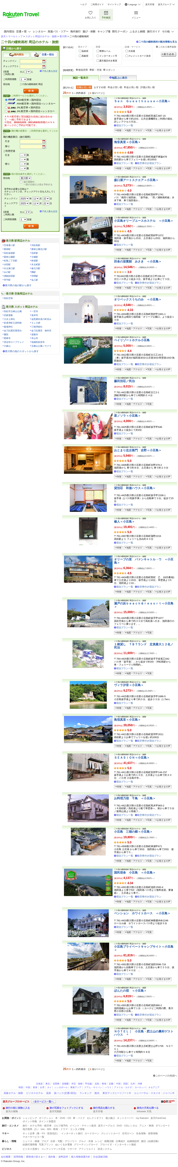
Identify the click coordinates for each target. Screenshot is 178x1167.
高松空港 (8, 298)
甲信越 (88, 1083)
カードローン (92, 1133)
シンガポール (61, 1087)
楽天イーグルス (106, 1125)
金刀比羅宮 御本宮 (41, 330)
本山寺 (34, 338)
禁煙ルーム (105, 51)
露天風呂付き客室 (108, 60)
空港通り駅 (9, 245)
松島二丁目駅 (10, 260)
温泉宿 (85, 51)
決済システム (105, 1149)
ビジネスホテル (34, 1093)
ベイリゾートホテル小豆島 (132, 340)
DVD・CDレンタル (127, 1125)
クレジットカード (110, 1133)
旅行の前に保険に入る (18, 1107)
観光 (97, 1093)
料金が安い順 (115, 87)
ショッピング (30, 1118)
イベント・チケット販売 (83, 1125)
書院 (6, 334)
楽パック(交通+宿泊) (65, 1093)
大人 (22, 72)
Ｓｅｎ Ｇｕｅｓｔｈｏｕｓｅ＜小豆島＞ (142, 101)
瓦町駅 (34, 253)
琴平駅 (7, 280)
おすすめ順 (100, 87)
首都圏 (65, 1083)
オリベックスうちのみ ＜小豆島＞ (137, 299)
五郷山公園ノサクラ (41, 346)
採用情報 (18, 1156)
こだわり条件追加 (167, 47)
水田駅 (7, 264)
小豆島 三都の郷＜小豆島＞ (133, 831)
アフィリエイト (87, 1149)
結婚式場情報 (30, 1144)
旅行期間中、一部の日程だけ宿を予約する (38, 183)
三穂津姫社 (36, 326)
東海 (104, 1083)
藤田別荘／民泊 (124, 381)
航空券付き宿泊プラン (149, 163)
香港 (35, 1087)
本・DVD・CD (63, 1118)
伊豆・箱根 (77, 1083)
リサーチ (72, 1149)
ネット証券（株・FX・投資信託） (41, 1133)
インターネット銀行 (72, 1133)
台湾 (42, 1087)
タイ (49, 1087)
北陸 (97, 1083)
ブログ (45, 1141)
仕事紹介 (120, 1141)
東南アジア (75, 1087)
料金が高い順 (131, 87)
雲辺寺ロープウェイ (14, 342)
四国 (125, 1083)
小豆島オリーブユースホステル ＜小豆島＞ (143, 220)
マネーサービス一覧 (33, 1137)
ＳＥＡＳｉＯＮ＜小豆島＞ (132, 757)
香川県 (63, 36)
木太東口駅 (9, 268)
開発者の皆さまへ (35, 1156)
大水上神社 (9, 319)
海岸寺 (34, 315)
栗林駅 (7, 249)
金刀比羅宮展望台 (13, 330)
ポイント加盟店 (47, 1121)
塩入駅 (34, 280)
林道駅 (34, 260)
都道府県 (83, 69)
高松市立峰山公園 (13, 311)
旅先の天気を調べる (148, 1107)
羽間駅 (34, 276)
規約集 (51, 1156)
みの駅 (7, 272)
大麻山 (7, 346)
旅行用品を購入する (104, 1107)
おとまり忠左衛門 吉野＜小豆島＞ (137, 450)
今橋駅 (34, 257)
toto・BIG (46, 1129)
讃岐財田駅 (9, 276)
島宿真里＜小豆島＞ (127, 719)
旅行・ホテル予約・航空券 (37, 1125)
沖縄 (140, 1083)
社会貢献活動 (100, 1156)
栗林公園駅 (9, 257)
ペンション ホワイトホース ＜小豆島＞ (142, 913)
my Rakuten (142, 1118)
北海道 (39, 1083)
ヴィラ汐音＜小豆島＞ (129, 685)
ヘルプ (83, 4)
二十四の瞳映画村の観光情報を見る (158, 41)
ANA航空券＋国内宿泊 (29, 99)
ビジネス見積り (31, 1149)
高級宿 (85, 56)
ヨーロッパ (140, 1087)
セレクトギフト (95, 1118)
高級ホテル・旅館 (13, 1093)
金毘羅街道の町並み (41, 319)
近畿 (111, 1083)
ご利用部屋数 (10, 79)
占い (36, 1129)
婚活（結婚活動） (150, 1141)
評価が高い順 (147, 87)
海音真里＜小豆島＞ (127, 142)
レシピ (98, 1141)
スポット (110, 69)
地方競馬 (27, 1129)
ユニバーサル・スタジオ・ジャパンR (154, 1093)
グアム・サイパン (93, 1087)
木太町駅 (35, 264)
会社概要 (6, 1156)
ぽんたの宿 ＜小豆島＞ (130, 990)
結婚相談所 (133, 1141)
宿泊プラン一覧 (124, 125)
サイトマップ (114, 4)
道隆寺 (34, 334)
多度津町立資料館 (13, 323)
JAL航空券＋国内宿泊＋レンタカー (36, 111)
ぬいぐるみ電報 (63, 1144)
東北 (47, 1083)
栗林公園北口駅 (39, 249)
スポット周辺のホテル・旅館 (41, 36)
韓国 (21, 1087)
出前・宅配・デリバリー (63, 1141)
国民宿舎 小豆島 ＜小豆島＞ (135, 872)
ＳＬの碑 (35, 323)
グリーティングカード (86, 1144)
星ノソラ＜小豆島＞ (127, 415)
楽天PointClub (158, 1118)
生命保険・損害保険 (147, 1133)
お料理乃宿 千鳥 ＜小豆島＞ (135, 798)
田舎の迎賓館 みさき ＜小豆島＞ (137, 261)
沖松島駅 (35, 245)
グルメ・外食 (86, 1141)
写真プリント (46, 1144)
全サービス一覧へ (44, 1101)
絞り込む (168, 54)
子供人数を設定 (49, 71)
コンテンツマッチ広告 (53, 1149)
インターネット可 (108, 56)
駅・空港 (97, 69)
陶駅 (33, 272)
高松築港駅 (9, 253)
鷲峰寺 (7, 338)
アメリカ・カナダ (123, 1087)
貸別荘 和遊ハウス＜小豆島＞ (135, 488)
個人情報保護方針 (80, 1156)
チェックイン (10, 61)
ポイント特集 (30, 1121)
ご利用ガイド (97, 4)
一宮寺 (34, 311)
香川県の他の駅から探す (18, 285)
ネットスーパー (125, 1118)
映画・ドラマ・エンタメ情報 (69, 1129)
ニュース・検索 (31, 1141)
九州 (132, 1083)
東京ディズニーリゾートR (117, 1093)
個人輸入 (110, 1118)
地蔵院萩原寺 (38, 342)
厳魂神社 (8, 326)
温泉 (48, 1093)
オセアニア (153, 1087)
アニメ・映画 (146, 1125)
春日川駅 (35, 268)
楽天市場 (149, 4)
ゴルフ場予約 (60, 1125)
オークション (46, 1118)
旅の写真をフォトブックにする (66, 1107)
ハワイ (108, 1087)
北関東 (56, 1083)
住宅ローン (128, 1133)
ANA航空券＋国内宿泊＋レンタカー (36, 103)
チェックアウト (11, 66)
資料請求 (63, 1156)
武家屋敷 (8, 315)
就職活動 (109, 1141)
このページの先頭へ (166, 1075)
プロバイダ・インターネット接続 (118, 1144)
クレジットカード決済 (139, 56)
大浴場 (131, 51)
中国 (118, 1083)
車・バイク (79, 1118)
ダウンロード (163, 1125)
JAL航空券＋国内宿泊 (28, 107)
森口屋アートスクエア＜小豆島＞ (136, 180)
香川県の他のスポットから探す (22, 351)
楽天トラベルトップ (12, 36)
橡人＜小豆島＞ (124, 521)
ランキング (86, 1093)
